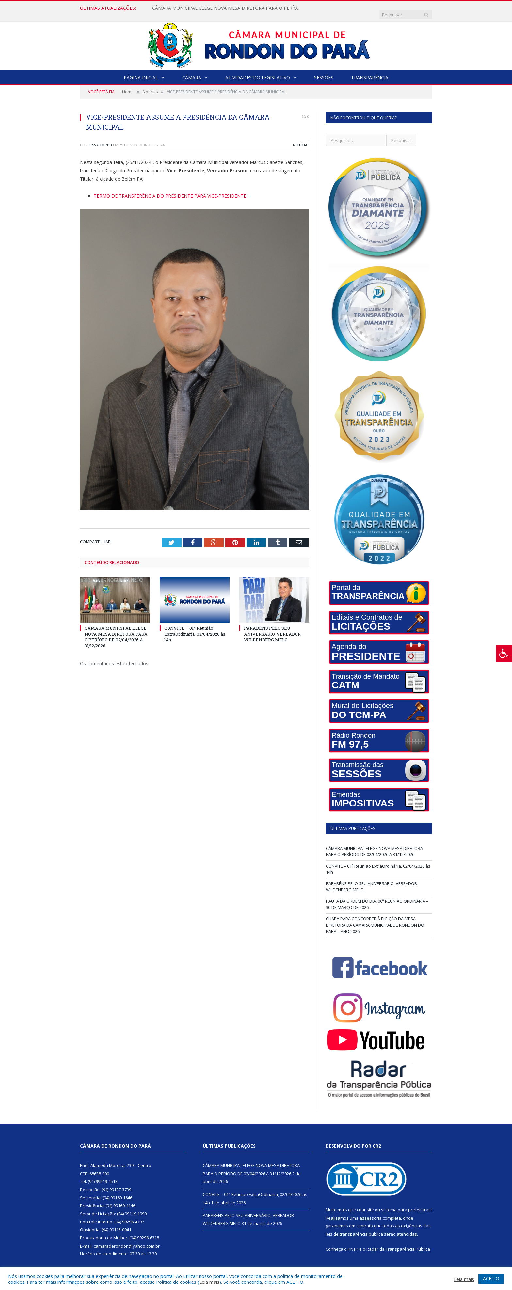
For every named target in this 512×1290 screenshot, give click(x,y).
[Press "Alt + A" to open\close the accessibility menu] (504, 653)
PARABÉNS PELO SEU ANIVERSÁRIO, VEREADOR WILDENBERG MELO (272, 627)
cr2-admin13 (100, 138)
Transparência (369, 71)
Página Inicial (141, 71)
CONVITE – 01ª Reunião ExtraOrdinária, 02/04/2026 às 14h (194, 627)
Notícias (301, 138)
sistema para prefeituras (406, 1203)
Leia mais (209, 1282)
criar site (365, 1203)
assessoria (371, 1211)
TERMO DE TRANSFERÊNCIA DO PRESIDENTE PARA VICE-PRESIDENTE (170, 189)
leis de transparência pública (354, 1227)
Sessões (323, 71)
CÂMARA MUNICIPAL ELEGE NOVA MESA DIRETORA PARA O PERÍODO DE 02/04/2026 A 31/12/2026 (227, 8)
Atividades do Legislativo (257, 71)
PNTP (353, 1242)
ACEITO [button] (491, 1278)
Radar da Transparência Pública (398, 1242)
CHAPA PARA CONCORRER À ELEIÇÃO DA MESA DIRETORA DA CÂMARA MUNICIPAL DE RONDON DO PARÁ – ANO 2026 (375, 918)
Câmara (191, 71)
